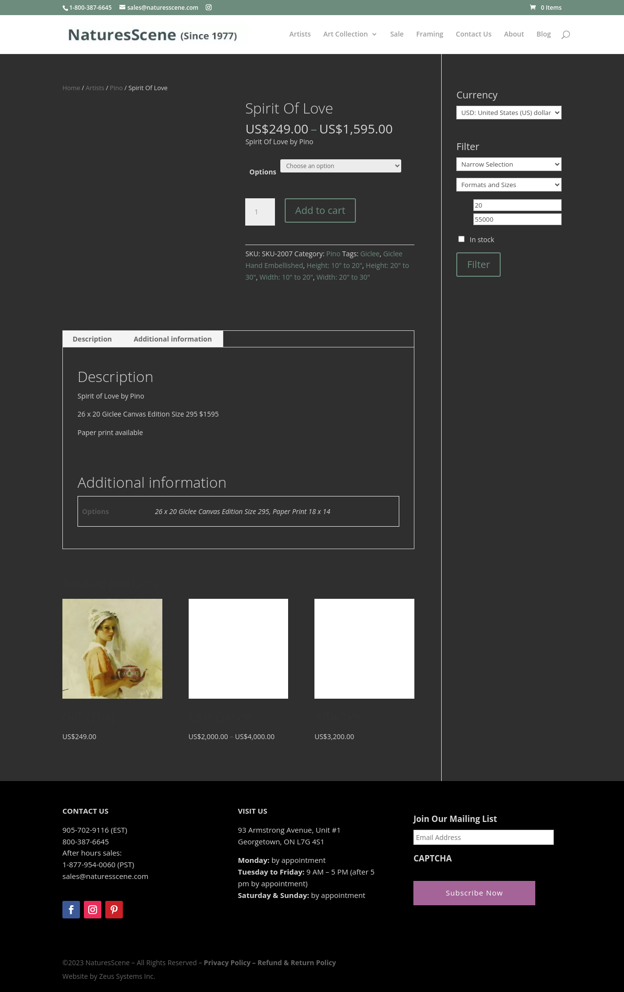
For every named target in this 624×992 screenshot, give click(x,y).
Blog (544, 34)
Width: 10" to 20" (286, 277)
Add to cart (320, 210)
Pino (116, 87)
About (514, 34)
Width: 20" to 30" (343, 277)
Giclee (370, 253)
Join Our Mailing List (455, 819)
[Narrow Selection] (509, 164)
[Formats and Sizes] (509, 184)
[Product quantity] (259, 212)
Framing (430, 34)
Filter (478, 264)
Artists (300, 34)
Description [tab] (92, 338)
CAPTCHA (432, 858)
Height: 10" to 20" (334, 265)
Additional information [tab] (173, 338)
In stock (482, 239)
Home (71, 87)
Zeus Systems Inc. (127, 976)
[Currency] (509, 112)
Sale (397, 34)
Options (263, 171)
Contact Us (473, 34)
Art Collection (345, 34)
